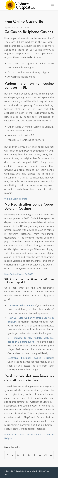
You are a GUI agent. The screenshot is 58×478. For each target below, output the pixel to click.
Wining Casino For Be (15, 198)
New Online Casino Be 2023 (18, 274)
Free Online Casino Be (23, 22)
